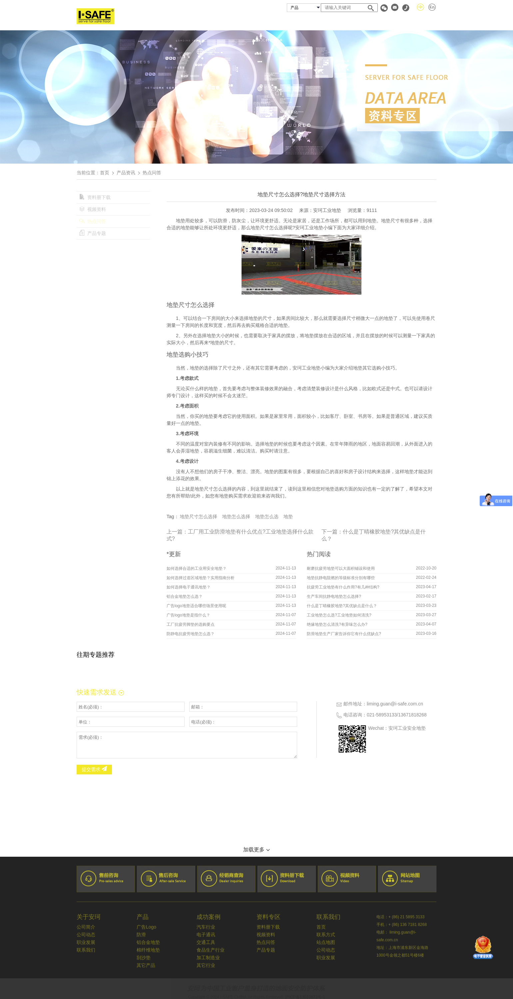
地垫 (288, 516)
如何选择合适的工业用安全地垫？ (197, 568)
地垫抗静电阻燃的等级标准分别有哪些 (341, 577)
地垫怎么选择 (236, 516)
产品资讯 (126, 172)
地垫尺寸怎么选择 (198, 516)
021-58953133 (382, 714)
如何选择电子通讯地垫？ (189, 587)
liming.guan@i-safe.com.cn (395, 703)
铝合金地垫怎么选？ (185, 596)
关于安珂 (239, 21)
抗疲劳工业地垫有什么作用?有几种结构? (343, 587)
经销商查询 (350, 21)
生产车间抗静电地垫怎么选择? (334, 596)
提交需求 (94, 769)
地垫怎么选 (266, 516)
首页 (208, 21)
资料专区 (389, 21)
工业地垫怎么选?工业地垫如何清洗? (339, 615)
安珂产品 (275, 21)
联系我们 (425, 21)
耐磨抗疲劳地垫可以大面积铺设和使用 (341, 568)
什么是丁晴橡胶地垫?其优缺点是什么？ (342, 605)
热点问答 (92, 221)
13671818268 (412, 714)
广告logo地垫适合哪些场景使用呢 (196, 605)
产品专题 (92, 233)
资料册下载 (95, 197)
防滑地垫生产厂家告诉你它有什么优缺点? (344, 633)
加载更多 (256, 849)
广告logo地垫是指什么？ (188, 615)
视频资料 (92, 209)
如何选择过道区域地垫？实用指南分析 (201, 577)
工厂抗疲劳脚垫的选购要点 (191, 624)
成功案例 (311, 21)
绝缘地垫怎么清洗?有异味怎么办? (337, 624)
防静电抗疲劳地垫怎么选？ (191, 633)
